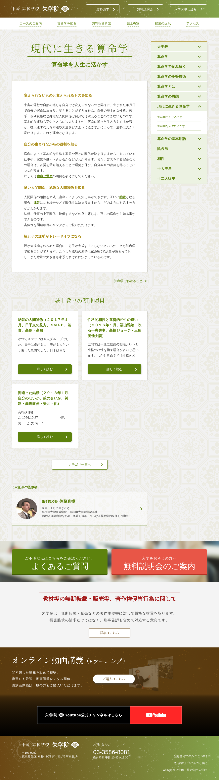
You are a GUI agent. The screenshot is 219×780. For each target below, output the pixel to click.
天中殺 (162, 47)
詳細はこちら (109, 632)
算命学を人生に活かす (171, 126)
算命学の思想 (168, 96)
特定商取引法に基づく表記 (190, 763)
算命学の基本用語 (171, 139)
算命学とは (166, 87)
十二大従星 (166, 179)
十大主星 (164, 169)
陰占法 (162, 149)
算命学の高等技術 (171, 77)
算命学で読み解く (171, 67)
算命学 (162, 57)
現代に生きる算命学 (173, 106)
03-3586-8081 (111, 752)
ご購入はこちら (114, 679)
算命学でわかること (169, 117)
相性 (160, 159)
